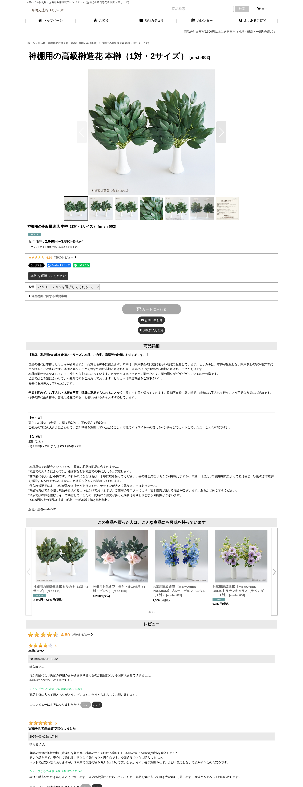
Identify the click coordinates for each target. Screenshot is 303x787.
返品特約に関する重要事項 (47, 296)
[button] (221, 132)
